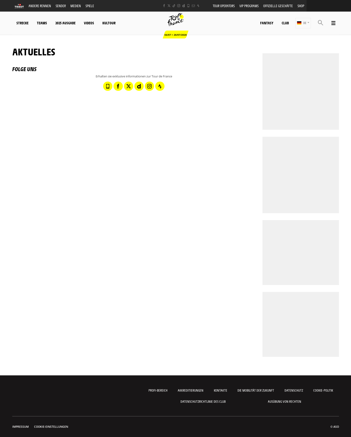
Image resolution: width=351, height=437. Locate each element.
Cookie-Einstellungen (51, 427)
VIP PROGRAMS (249, 5)
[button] (303, 23)
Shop (300, 5)
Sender (61, 5)
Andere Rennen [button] (39, 5)
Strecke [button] (22, 23)
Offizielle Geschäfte (278, 5)
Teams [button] (42, 23)
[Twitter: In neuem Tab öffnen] (169, 5)
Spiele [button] (89, 5)
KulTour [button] (109, 23)
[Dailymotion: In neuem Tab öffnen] (183, 5)
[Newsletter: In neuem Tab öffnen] (193, 5)
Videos (89, 23)
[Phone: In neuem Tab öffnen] (188, 5)
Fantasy (266, 23)
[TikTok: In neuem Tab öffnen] (173, 5)
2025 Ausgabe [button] (65, 23)
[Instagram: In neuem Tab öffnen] (178, 5)
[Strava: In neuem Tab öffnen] (198, 5)
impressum (20, 427)
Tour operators (224, 5)
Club (285, 23)
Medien (75, 5)
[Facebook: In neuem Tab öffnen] (164, 5)
